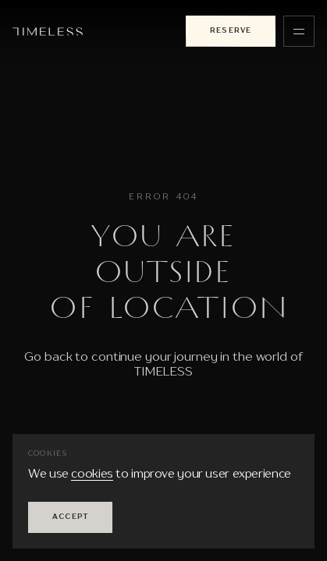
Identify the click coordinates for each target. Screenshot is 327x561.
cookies (91, 475)
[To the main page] (47, 31)
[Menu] (299, 31)
